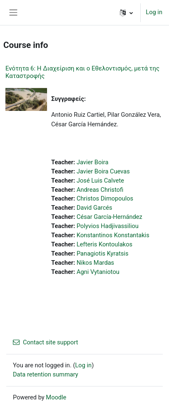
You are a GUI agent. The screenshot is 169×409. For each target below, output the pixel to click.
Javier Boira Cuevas (103, 171)
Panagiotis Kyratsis (103, 253)
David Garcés (94, 207)
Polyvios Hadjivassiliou (108, 226)
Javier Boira (93, 162)
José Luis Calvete (100, 180)
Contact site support (45, 342)
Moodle (56, 397)
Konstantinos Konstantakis (113, 235)
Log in (154, 12)
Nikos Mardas (95, 262)
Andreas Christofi (100, 189)
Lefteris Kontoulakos (104, 244)
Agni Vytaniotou (98, 272)
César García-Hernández (109, 217)
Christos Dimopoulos (105, 198)
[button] (126, 12)
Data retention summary (45, 374)
